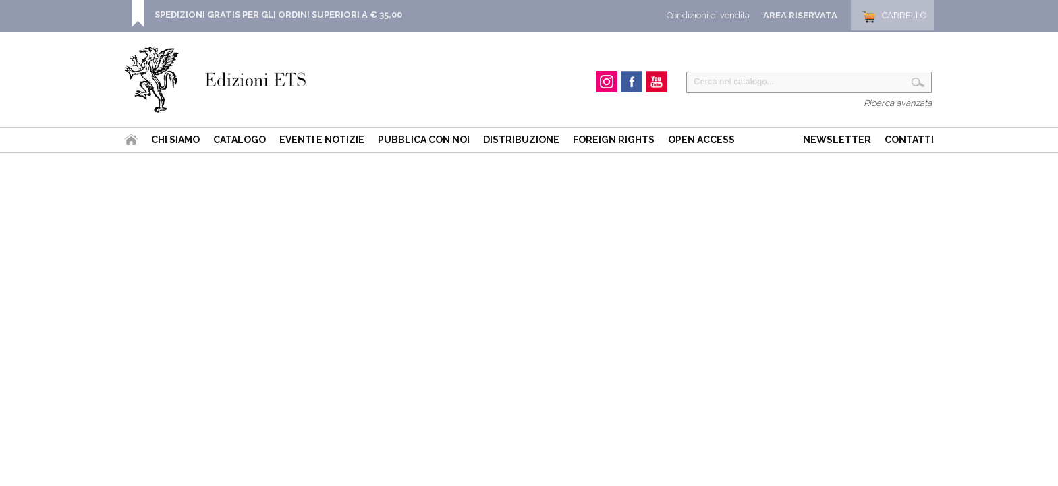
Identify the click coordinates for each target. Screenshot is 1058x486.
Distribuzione (521, 139)
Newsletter (837, 139)
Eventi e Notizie (321, 139)
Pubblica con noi (424, 139)
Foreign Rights (614, 139)
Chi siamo (175, 139)
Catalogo (239, 139)
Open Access (701, 139)
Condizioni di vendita (708, 15)
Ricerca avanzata (898, 103)
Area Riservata (800, 15)
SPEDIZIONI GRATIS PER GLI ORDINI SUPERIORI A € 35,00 (278, 14)
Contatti (909, 139)
